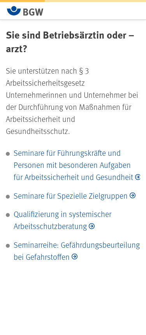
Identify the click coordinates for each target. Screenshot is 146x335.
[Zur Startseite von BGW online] (25, 11)
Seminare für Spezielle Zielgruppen (71, 195)
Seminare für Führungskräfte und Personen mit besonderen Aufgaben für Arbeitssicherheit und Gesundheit (73, 164)
